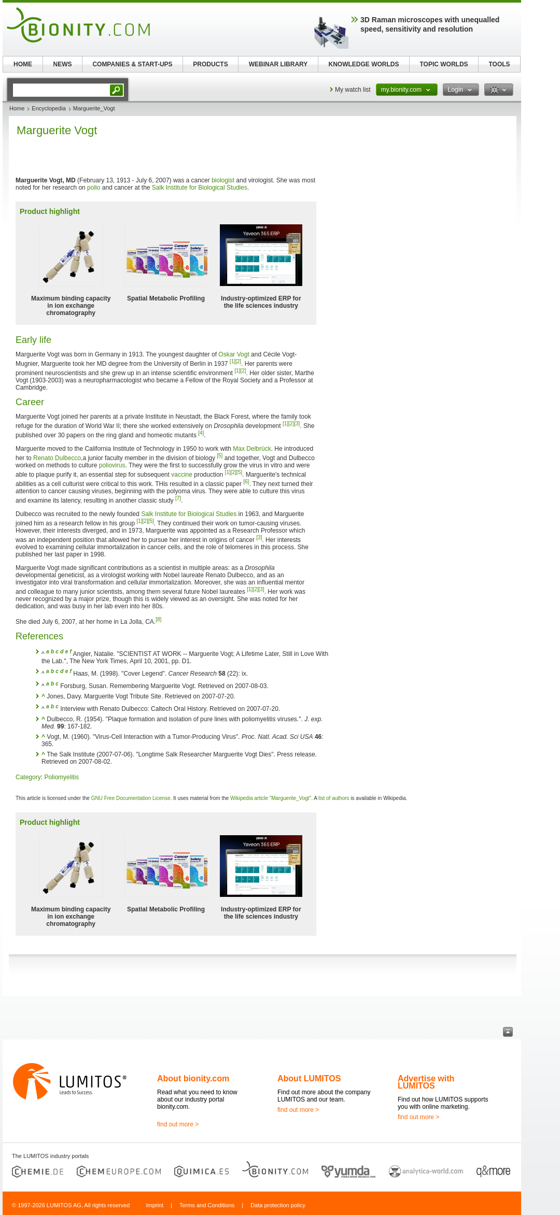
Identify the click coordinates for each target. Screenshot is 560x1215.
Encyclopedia (48, 108)
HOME (22, 64)
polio (93, 187)
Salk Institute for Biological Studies (199, 187)
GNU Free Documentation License (131, 798)
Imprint (154, 1205)
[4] (201, 433)
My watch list (353, 89)
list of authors (333, 798)
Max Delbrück (252, 448)
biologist (223, 180)
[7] (178, 498)
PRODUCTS (210, 64)
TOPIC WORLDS (443, 64)
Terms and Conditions (206, 1205)
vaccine (181, 474)
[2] (238, 361)
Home (16, 108)
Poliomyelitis (61, 777)
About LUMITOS (309, 1078)
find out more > (178, 1124)
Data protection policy (277, 1205)
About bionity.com (193, 1078)
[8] (158, 619)
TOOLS (499, 64)
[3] (297, 423)
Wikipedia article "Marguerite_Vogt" (270, 798)
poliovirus (112, 465)
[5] (219, 456)
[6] (246, 481)
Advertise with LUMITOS (426, 1082)
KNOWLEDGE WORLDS (364, 64)
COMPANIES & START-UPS (132, 64)
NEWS (62, 64)
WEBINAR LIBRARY (278, 64)
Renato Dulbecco (57, 458)
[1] (232, 361)
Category (28, 777)
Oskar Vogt (233, 354)
